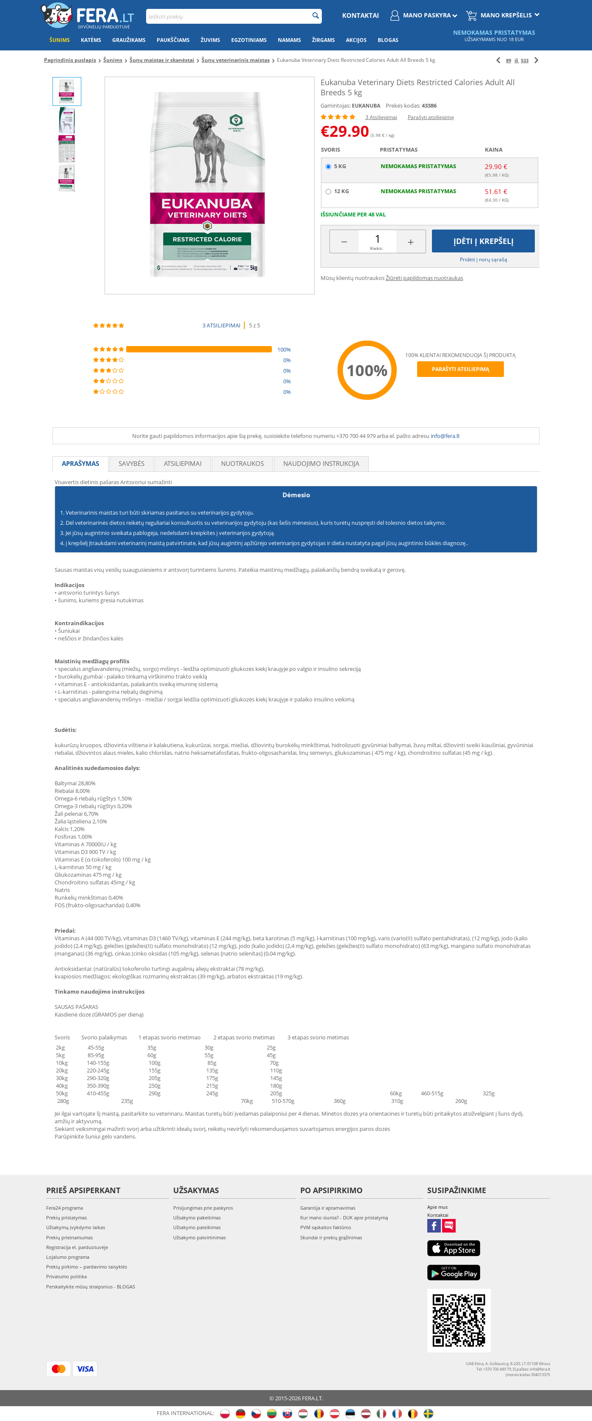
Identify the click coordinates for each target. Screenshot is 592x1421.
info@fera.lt (445, 436)
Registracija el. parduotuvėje (77, 1247)
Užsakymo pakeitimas (197, 1217)
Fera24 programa (64, 1208)
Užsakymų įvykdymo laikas (75, 1227)
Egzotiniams (249, 40)
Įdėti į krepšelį (484, 241)
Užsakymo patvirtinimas (199, 1237)
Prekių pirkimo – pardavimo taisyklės (86, 1266)
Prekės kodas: (403, 105)
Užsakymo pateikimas (197, 1227)
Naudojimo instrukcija (321, 463)
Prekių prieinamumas (69, 1237)
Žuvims (210, 40)
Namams (289, 40)
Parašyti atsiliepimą (431, 117)
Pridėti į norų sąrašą (483, 259)
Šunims (60, 40)
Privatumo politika (66, 1276)
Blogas (388, 40)
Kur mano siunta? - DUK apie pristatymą (344, 1217)
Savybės (131, 463)
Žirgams (323, 40)
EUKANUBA (366, 105)
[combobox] (234, 16)
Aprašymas (80, 463)
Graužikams (129, 40)
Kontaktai (360, 15)
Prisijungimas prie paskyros (203, 1208)
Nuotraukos (242, 463)
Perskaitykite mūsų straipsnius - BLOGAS (90, 1286)
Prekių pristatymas (66, 1217)
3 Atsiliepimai (381, 117)
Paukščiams (173, 40)
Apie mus (437, 1207)
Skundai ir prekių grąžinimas (331, 1237)
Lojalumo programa (67, 1257)
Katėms (91, 40)
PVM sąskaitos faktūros (325, 1227)
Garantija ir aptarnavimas (327, 1208)
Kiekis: (376, 248)
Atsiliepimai (183, 463)
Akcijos (356, 40)
